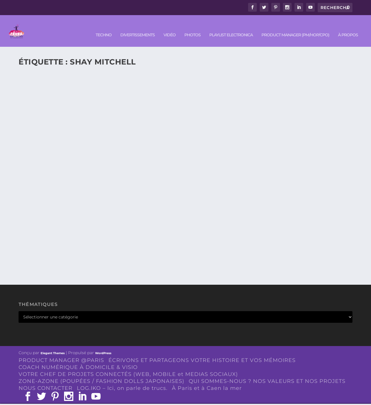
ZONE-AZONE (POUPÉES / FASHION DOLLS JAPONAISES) (101, 372)
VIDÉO (169, 26)
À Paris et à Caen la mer (207, 379)
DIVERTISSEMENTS (137, 26)
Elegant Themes (53, 344)
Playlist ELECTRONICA (231, 26)
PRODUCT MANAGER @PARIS (61, 352)
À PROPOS (348, 26)
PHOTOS (192, 26)
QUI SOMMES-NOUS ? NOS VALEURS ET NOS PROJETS (267, 372)
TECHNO (104, 26)
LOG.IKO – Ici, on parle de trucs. (122, 379)
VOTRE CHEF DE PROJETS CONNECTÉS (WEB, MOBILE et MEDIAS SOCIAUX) (128, 366)
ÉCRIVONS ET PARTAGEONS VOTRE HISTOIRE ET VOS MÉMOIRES (202, 352)
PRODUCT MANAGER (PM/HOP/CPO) (295, 26)
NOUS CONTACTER (45, 379)
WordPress (103, 344)
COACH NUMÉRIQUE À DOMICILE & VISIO (78, 359)
